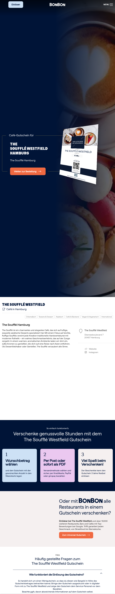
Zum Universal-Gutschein (76, 535)
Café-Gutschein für (21, 135)
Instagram (91, 352)
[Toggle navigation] (107, 4)
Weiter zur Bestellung (25, 171)
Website (91, 349)
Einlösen (16, 4)
